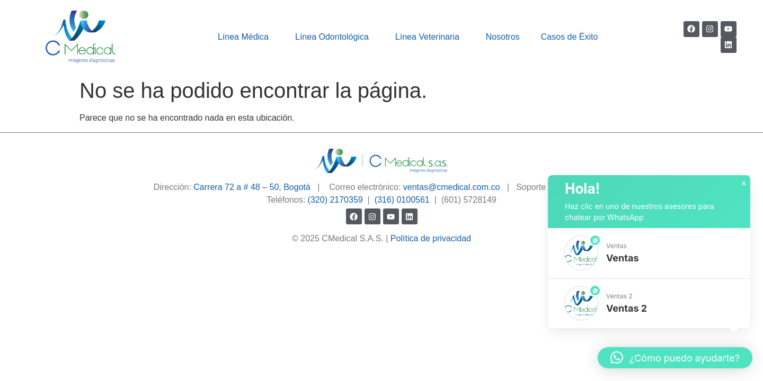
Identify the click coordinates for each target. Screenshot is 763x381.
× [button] (744, 183)
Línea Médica (246, 37)
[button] (649, 253)
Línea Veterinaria (430, 37)
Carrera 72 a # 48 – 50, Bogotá (251, 187)
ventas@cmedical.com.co (451, 187)
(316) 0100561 (402, 199)
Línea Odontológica (334, 37)
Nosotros (503, 36)
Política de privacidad (431, 238)
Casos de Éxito (569, 36)
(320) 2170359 (335, 199)
